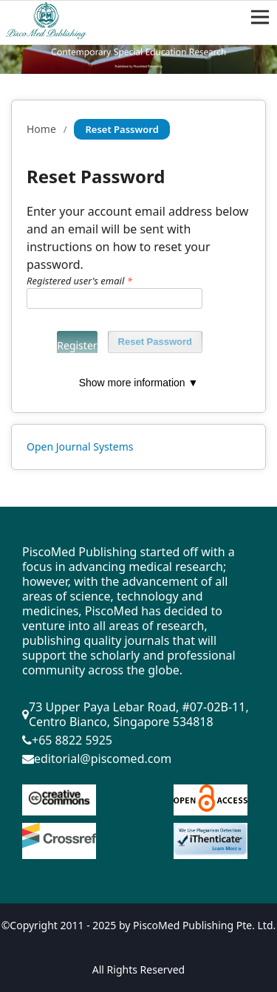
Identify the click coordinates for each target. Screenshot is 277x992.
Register (77, 345)
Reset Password (155, 341)
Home (41, 129)
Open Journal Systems (80, 446)
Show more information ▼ (139, 383)
